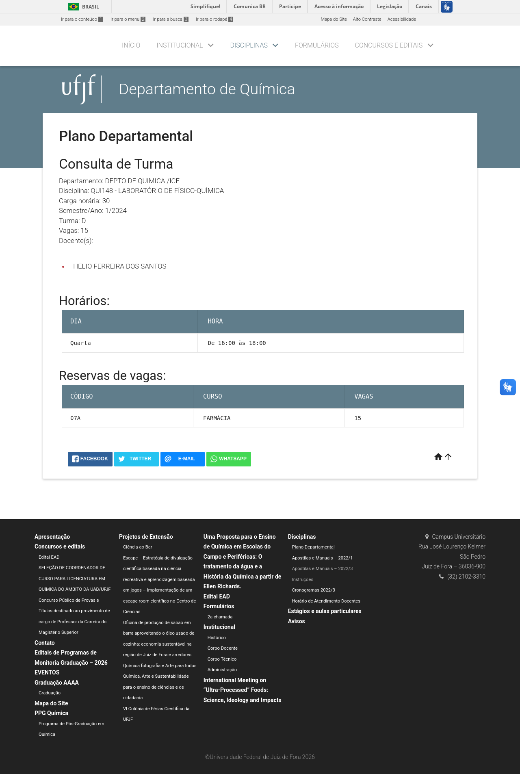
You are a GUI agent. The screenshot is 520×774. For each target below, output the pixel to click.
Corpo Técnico (222, 659)
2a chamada (220, 617)
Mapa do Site (334, 19)
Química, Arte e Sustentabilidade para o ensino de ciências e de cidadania (156, 687)
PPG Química (51, 713)
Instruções (303, 579)
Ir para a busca (170, 19)
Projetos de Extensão (146, 536)
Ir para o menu (127, 19)
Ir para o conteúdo (82, 19)
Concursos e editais (389, 45)
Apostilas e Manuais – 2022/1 (322, 558)
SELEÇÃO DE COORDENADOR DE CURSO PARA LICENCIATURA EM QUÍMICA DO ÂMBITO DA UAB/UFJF (75, 578)
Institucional (179, 45)
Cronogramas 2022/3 (313, 590)
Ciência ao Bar (137, 547)
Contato (45, 643)
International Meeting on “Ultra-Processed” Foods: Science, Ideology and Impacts (243, 690)
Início (131, 45)
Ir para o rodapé (214, 19)
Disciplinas (249, 45)
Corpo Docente (223, 648)
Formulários (317, 45)
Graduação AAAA (57, 682)
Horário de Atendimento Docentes (326, 601)
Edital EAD (49, 557)
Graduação (50, 693)
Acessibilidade (402, 19)
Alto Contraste (367, 19)
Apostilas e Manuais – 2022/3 (322, 568)
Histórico (217, 637)
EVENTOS (47, 672)
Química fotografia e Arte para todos (160, 665)
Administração (222, 669)
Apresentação (52, 536)
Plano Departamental (313, 547)
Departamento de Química (207, 89)
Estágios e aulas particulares (325, 611)
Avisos (296, 621)
